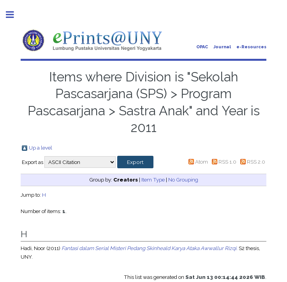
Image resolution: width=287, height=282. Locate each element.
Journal (222, 46)
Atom (201, 162)
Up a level (40, 148)
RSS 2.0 (256, 162)
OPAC (202, 46)
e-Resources (251, 46)
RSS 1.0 (227, 162)
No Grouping (183, 179)
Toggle (14, 14)
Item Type (153, 179)
